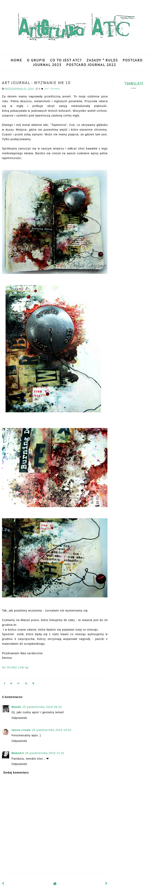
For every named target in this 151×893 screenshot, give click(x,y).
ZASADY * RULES (102, 60)
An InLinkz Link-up (15, 667)
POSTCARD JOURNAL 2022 (91, 64)
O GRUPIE (36, 60)
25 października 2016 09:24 (42, 707)
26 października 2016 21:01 (44, 753)
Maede (16, 707)
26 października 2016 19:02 (51, 730)
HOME (16, 60)
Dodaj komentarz (16, 772)
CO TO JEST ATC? (66, 60)
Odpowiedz (19, 717)
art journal (52, 89)
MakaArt (18, 753)
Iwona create (21, 730)
